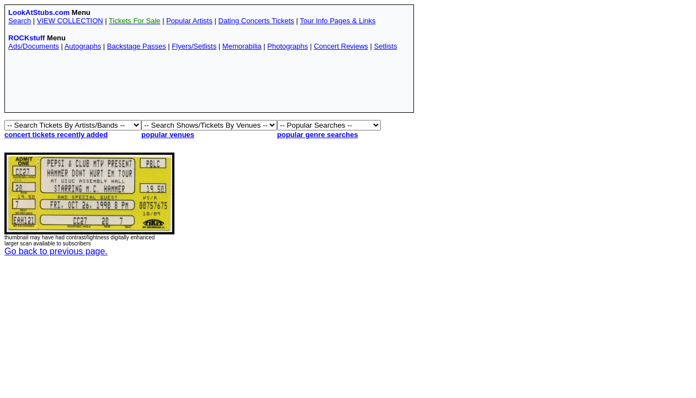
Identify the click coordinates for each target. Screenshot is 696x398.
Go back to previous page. (56, 251)
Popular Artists (189, 21)
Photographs (287, 46)
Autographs (83, 46)
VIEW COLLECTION (70, 21)
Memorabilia (242, 46)
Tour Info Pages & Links (337, 21)
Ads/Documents (33, 46)
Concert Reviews (341, 46)
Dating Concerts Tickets (256, 21)
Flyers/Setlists (194, 46)
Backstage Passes (136, 46)
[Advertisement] (209, 84)
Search (19, 21)
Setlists (385, 46)
